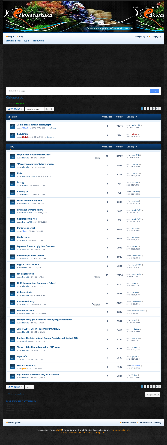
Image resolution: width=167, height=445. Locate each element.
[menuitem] (20, 36)
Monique (25, 295)
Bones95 (25, 277)
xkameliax (136, 366)
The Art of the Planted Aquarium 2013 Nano (38, 347)
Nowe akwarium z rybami (29, 200)
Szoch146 (135, 155)
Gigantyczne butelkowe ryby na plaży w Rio (38, 374)
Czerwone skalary (26, 301)
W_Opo (134, 375)
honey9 (134, 320)
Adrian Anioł (136, 301)
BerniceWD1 (27, 213)
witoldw (135, 292)
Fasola (24, 240)
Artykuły (53, 128)
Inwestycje (22, 191)
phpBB (59, 430)
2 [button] (145, 108)
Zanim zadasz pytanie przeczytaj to (34, 124)
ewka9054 (26, 313)
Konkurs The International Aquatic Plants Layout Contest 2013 (47, 338)
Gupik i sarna (23, 237)
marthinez (26, 304)
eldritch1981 (136, 255)
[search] (78, 91)
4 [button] (150, 108)
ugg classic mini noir (27, 218)
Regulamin (22, 133)
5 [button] (153, 108)
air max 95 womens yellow (30, 209)
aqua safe (22, 356)
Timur (24, 231)
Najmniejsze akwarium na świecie (33, 154)
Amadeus (26, 341)
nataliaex (25, 185)
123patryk (26, 128)
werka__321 (136, 125)
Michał (25, 137)
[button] (159, 108)
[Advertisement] (68, 64)
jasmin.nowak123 (138, 311)
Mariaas (135, 228)
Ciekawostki (14, 97)
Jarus (24, 368)
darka (134, 283)
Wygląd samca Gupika (28, 264)
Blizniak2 (25, 158)
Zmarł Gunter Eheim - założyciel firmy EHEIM (39, 328)
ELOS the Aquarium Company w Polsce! (36, 283)
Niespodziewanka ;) (26, 365)
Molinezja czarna (25, 310)
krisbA (24, 268)
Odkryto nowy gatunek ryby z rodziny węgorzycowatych (44, 319)
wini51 (24, 359)
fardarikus (135, 329)
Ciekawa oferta (24, 292)
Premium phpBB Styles (120, 430)
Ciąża (19, 173)
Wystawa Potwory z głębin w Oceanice (36, 246)
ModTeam (20, 103)
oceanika (25, 249)
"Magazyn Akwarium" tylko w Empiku (35, 164)
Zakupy (21, 182)
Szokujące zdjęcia (25, 273)
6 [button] (156, 108)
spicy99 (134, 356)
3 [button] (147, 108)
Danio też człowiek (26, 227)
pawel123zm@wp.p (29, 176)
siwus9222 (26, 258)
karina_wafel (136, 274)
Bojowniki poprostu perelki (30, 255)
